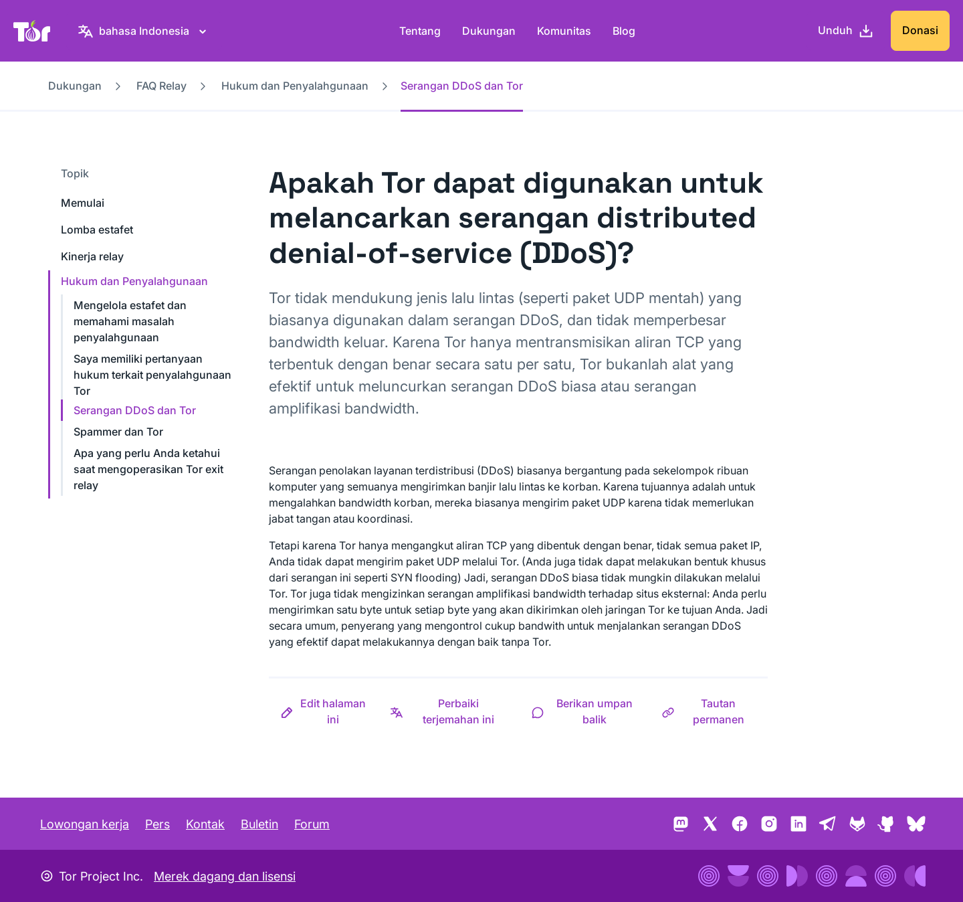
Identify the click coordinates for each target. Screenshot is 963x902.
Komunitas (564, 30)
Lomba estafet (97, 229)
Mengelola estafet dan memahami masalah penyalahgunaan (130, 321)
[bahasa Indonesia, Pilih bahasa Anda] (144, 31)
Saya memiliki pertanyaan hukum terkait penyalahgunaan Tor (152, 374)
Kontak (205, 824)
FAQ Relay (161, 85)
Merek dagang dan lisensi (225, 876)
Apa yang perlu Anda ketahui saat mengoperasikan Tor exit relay (148, 469)
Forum (312, 824)
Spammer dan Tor (118, 431)
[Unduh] (846, 31)
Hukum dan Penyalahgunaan (294, 85)
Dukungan (489, 30)
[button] (324, 711)
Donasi (920, 30)
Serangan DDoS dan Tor (135, 410)
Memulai (82, 202)
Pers (157, 824)
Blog (624, 30)
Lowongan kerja (84, 824)
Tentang (420, 30)
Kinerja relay (92, 256)
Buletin (259, 824)
